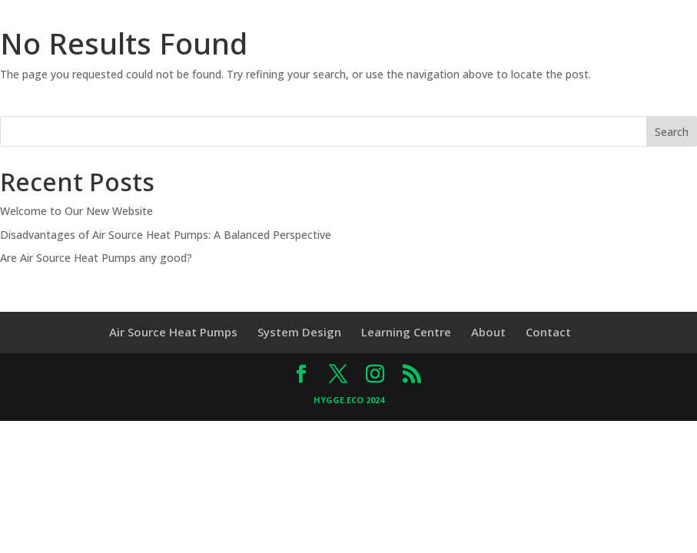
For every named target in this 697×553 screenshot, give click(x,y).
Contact (548, 331)
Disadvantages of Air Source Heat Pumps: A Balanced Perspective (165, 234)
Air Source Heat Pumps (173, 331)
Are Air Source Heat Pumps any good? (96, 257)
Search (672, 131)
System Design (299, 331)
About (488, 331)
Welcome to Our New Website (76, 211)
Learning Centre (406, 331)
